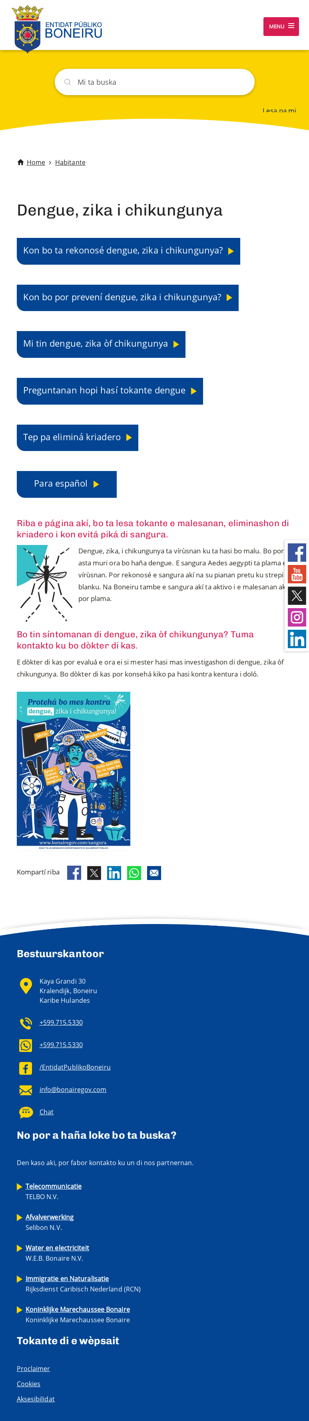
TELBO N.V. (54, 1191)
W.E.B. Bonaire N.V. (57, 1253)
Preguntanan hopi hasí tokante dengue (105, 390)
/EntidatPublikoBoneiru (75, 1067)
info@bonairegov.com (73, 1089)
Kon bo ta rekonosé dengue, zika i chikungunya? (124, 250)
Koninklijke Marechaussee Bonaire (78, 1314)
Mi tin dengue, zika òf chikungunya (97, 343)
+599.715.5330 (61, 1022)
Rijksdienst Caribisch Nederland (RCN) (83, 1283)
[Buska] (155, 82)
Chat (47, 1112)
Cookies (29, 1383)
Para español (62, 483)
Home (36, 162)
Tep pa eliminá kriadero (73, 437)
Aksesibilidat (36, 1399)
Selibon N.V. (50, 1222)
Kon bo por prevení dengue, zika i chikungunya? (123, 297)
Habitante (70, 162)
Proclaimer (33, 1368)
